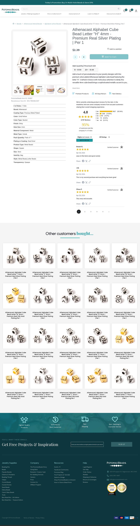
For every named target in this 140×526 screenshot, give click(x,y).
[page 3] (91, 212)
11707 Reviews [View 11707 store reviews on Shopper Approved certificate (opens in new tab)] (88, 120)
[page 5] (103, 212)
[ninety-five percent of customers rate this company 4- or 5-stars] (85, 127)
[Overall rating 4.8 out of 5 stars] (85, 116)
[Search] (71, 9)
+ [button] (84, 57)
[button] (124, 11)
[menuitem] (30, 14)
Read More (76, 88)
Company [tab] (34, 464)
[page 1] (79, 212)
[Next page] (109, 212)
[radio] (110, 111)
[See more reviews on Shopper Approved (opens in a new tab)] (90, 162)
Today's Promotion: (53, 2)
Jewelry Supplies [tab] (9, 464)
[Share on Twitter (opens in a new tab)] (86, 162)
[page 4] (97, 212)
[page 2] (85, 212)
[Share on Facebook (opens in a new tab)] (83, 162)
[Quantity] (79, 57)
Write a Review (84, 141)
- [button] (75, 57)
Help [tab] (85, 464)
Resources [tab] (58, 464)
